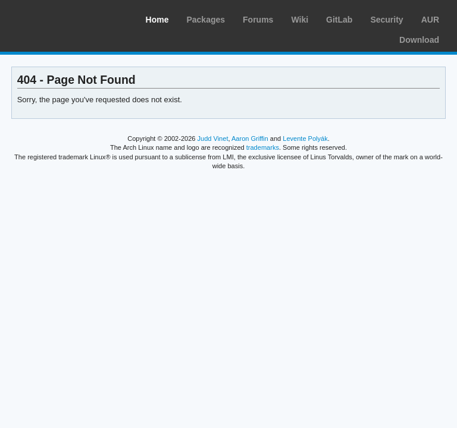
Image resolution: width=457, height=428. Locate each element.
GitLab (339, 19)
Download (419, 40)
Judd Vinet (213, 138)
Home (157, 19)
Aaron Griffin (249, 138)
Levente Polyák (305, 138)
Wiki (299, 19)
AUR (430, 19)
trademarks (262, 147)
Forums (258, 19)
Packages (205, 19)
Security (386, 19)
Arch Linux (65, 18)
